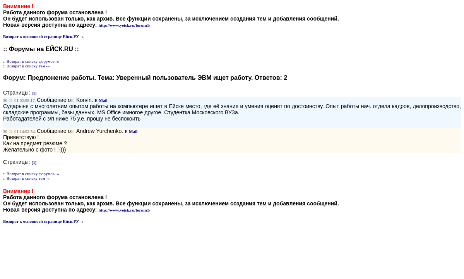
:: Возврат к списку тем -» (26, 66)
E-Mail (101, 100)
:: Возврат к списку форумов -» (31, 61)
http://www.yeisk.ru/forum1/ (124, 25)
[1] (34, 93)
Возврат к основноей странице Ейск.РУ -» (43, 36)
